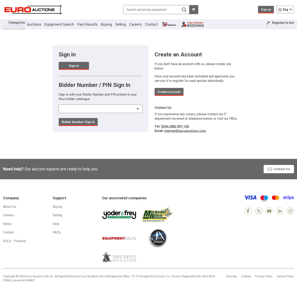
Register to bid (280, 27)
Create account (169, 97)
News (7, 229)
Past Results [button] (93, 27)
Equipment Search (65, 27)
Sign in (74, 71)
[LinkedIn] (279, 216)
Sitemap (231, 281)
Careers (141, 27)
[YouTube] (269, 216)
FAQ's (57, 238)
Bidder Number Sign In (78, 127)
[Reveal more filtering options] (193, 9)
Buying (112, 27)
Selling (126, 27)
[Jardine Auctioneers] (157, 244)
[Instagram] (290, 216)
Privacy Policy (264, 281)
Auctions (40, 27)
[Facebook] (248, 216)
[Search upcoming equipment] (156, 9)
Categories (19, 26)
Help (56, 229)
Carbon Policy (285, 281)
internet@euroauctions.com (185, 136)
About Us (9, 212)
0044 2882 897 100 (175, 132)
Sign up (266, 9)
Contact (157, 27)
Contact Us (281, 174)
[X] (258, 216)
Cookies (246, 281)
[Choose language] (285, 10)
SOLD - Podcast (14, 246)
